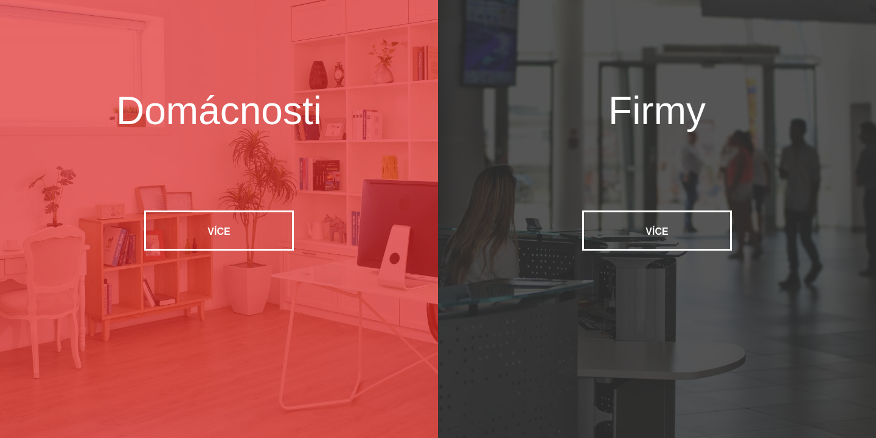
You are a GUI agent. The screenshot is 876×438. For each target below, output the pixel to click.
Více (218, 231)
